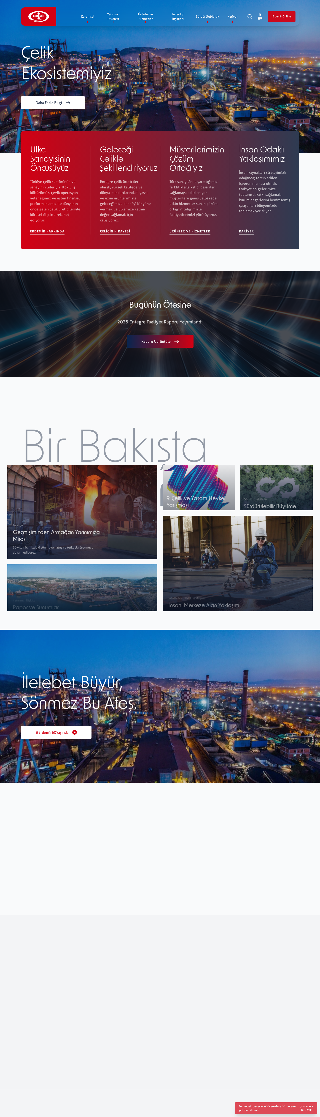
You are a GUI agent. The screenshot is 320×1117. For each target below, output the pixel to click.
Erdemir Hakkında (47, 231)
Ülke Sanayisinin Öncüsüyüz (50, 159)
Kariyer (246, 231)
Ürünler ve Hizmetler (189, 231)
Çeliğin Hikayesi (115, 231)
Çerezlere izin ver (306, 1108)
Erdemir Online (281, 17)
